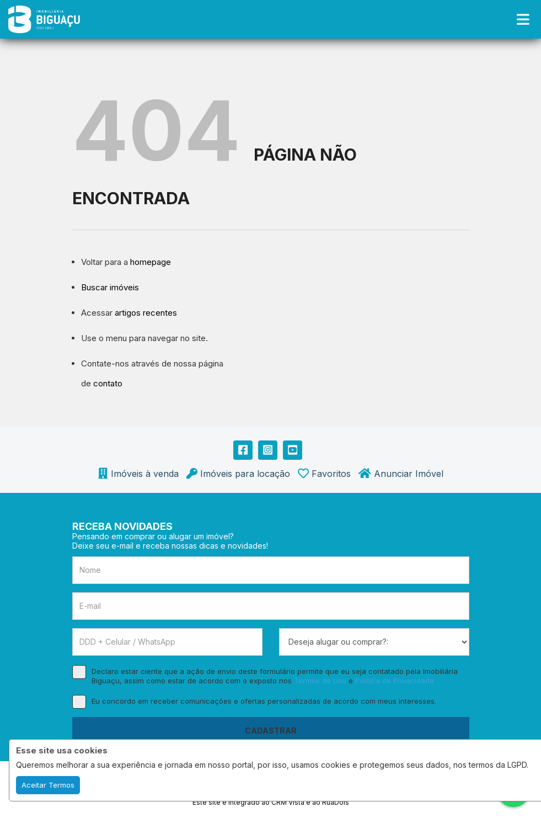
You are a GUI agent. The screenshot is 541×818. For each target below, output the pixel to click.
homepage (150, 262)
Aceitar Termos (48, 784)
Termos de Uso (320, 680)
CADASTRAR (271, 730)
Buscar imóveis (110, 287)
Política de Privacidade (394, 680)
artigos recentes (146, 312)
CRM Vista (287, 802)
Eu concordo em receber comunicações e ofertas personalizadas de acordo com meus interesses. (254, 701)
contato (107, 383)
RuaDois (335, 802)
